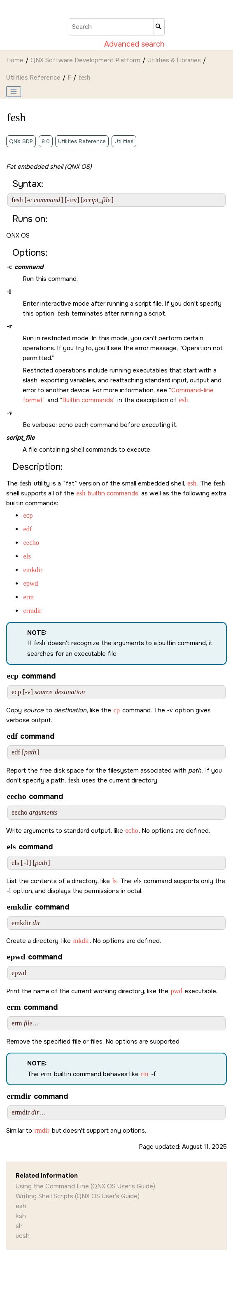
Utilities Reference (33, 77)
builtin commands (107, 493)
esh (21, 1206)
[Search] (159, 26)
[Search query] (117, 26)
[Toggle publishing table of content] (13, 91)
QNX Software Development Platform (85, 60)
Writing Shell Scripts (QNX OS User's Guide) (78, 1196)
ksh (21, 1216)
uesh (23, 1236)
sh (19, 1226)
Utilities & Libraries (174, 60)
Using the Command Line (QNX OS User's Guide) (85, 1186)
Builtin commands (87, 400)
